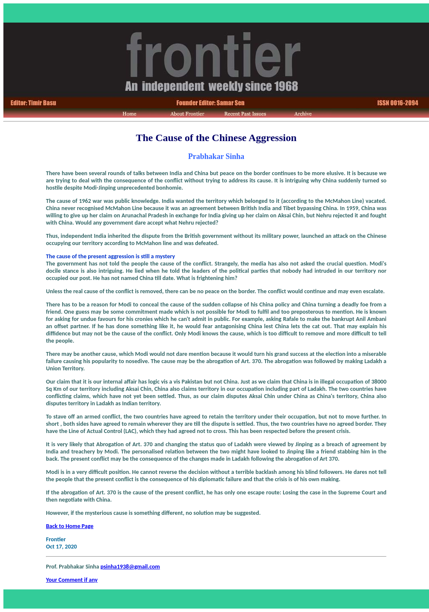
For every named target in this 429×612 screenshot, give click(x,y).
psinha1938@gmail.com (130, 566)
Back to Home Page (70, 526)
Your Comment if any (71, 579)
